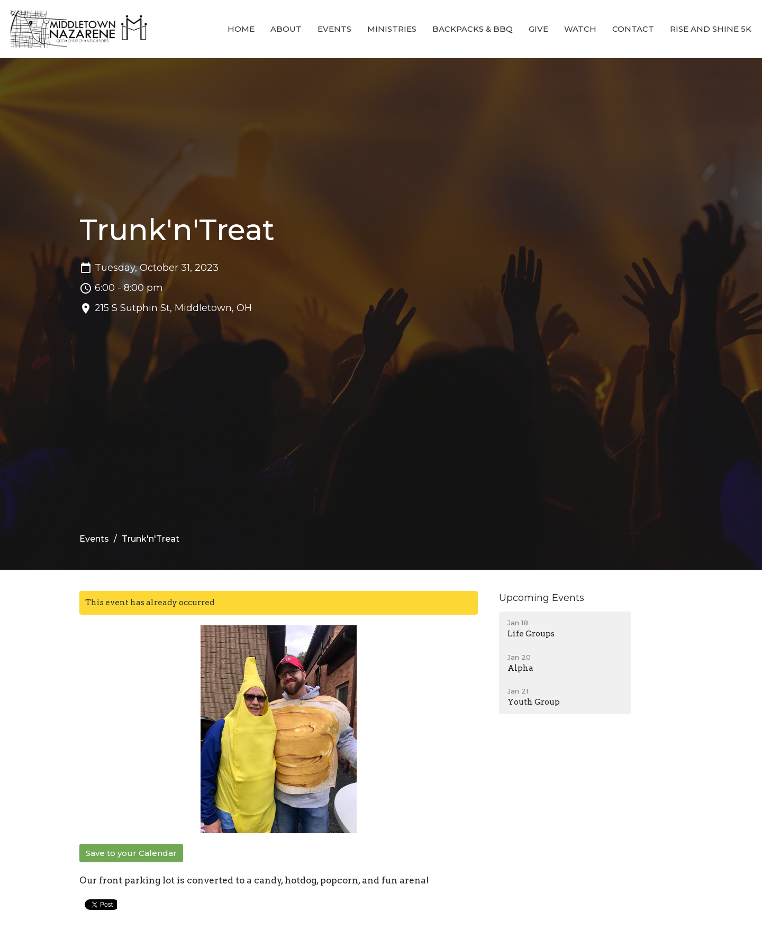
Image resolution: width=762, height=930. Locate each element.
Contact (633, 29)
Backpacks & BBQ (472, 29)
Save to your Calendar (131, 853)
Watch (580, 29)
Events (334, 29)
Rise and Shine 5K (710, 29)
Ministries (391, 29)
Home (241, 29)
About (286, 29)
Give (538, 29)
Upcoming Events (541, 598)
